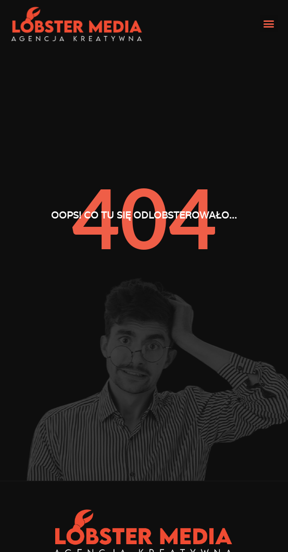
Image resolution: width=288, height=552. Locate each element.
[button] (269, 23)
